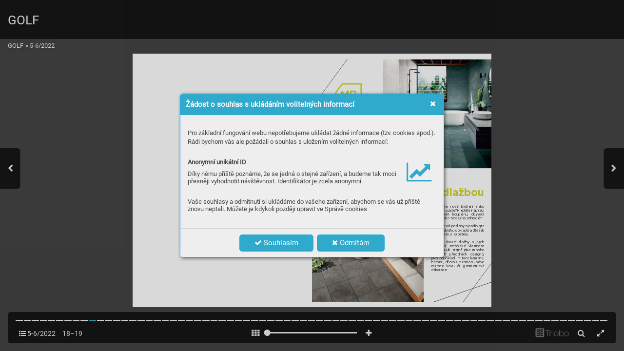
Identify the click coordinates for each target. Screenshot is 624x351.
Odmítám (351, 242)
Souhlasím (276, 242)
